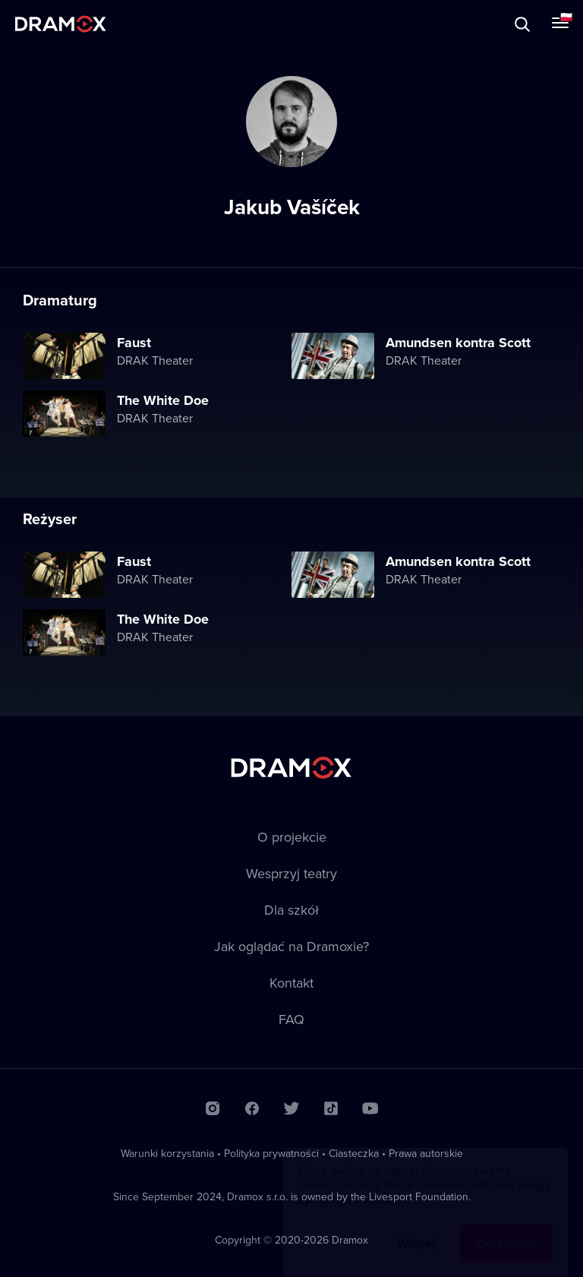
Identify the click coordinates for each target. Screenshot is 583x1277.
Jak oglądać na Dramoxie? (291, 946)
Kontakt (291, 982)
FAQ (291, 1019)
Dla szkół (291, 909)
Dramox (60, 24)
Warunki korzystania (167, 1153)
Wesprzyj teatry (291, 873)
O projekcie (291, 836)
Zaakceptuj (506, 1228)
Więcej (416, 1228)
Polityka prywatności (271, 1153)
